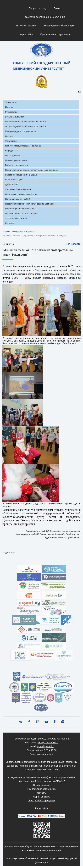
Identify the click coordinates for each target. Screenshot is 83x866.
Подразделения (13, 155)
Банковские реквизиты (41, 754)
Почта (57, 8)
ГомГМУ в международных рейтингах (23, 146)
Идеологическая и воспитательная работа (25, 121)
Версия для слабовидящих (59, 25)
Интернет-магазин (26, 25)
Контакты (41, 793)
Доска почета (11, 184)
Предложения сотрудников (55, 34)
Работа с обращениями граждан (21, 175)
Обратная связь (41, 796)
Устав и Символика (14, 117)
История (9, 107)
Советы (8, 136)
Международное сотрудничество (21, 131)
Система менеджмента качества (21, 194)
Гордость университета (16, 165)
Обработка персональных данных (21, 213)
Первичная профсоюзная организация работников (30, 204)
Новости (29, 231)
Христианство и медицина (18, 189)
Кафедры (9, 150)
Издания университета (16, 160)
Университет (11, 102)
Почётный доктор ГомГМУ (17, 199)
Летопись (9, 223)
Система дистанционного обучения (45, 16)
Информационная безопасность (21, 208)
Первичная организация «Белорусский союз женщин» (31, 170)
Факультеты (11, 141)
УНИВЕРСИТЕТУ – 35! (16, 218)
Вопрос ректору (38, 8)
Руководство (11, 112)
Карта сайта (26, 34)
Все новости (72, 244)
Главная (6, 231)
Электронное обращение (41, 800)
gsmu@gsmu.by (45, 746)
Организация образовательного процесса (25, 126)
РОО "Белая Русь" (14, 179)
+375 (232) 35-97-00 (48, 742)
